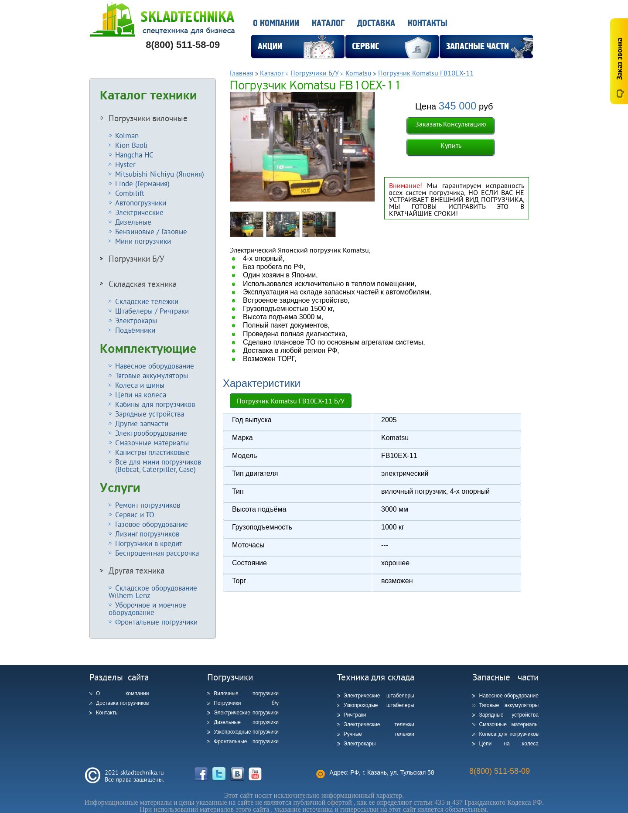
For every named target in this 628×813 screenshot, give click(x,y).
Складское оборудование (153, 591)
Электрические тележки (379, 724)
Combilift (129, 193)
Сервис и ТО (134, 514)
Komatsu (358, 72)
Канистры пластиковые (152, 452)
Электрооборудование (151, 432)
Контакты (427, 23)
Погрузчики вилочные (148, 118)
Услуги (120, 488)
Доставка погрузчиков (122, 703)
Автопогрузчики (140, 202)
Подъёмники (135, 330)
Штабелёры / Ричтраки (152, 310)
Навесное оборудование (154, 365)
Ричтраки (355, 715)
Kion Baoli (131, 145)
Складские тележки (146, 301)
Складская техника (143, 284)
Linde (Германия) (142, 183)
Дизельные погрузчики (246, 722)
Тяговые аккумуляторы (151, 375)
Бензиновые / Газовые (151, 231)
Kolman (127, 135)
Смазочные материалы (152, 442)
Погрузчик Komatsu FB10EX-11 (426, 72)
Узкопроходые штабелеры (379, 705)
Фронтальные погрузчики (156, 621)
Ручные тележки (379, 734)
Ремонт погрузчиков (147, 504)
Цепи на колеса (140, 394)
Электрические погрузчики (246, 713)
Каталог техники (148, 95)
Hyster (125, 164)
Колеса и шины (139, 384)
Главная (241, 72)
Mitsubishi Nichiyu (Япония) (159, 173)
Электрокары (136, 320)
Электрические (139, 212)
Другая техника (136, 570)
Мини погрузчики (143, 241)
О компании (276, 23)
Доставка (376, 23)
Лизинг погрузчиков (147, 533)
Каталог (328, 23)
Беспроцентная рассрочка (157, 552)
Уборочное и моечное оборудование (147, 608)
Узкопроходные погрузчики (246, 732)
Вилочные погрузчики (246, 693)
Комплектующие (148, 349)
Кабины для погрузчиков (155, 404)
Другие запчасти (141, 423)
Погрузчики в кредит (148, 543)
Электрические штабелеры (379, 696)
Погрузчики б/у (246, 703)
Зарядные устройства (149, 413)
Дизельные (133, 221)
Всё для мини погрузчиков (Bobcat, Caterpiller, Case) (155, 465)
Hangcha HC (134, 154)
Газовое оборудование (151, 524)
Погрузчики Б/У (136, 258)
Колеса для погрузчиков (509, 734)
